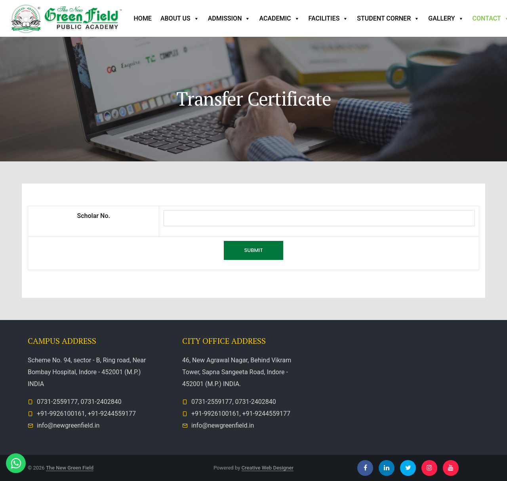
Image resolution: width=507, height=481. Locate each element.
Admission (229, 18)
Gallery (445, 18)
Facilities (329, 18)
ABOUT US (179, 18)
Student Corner (388, 18)
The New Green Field (69, 468)
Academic (279, 18)
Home (143, 18)
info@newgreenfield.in (68, 425)
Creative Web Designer (268, 468)
